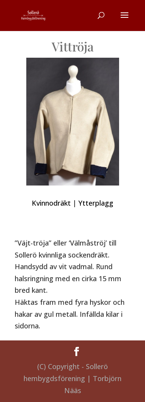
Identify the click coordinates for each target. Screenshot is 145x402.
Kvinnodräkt (51, 203)
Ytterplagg (95, 203)
